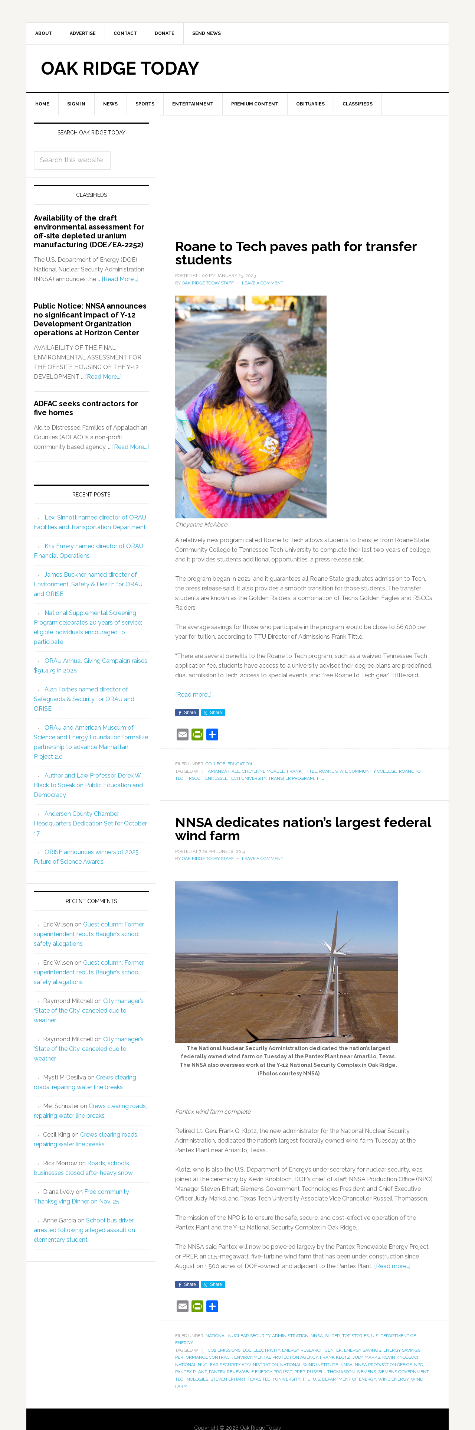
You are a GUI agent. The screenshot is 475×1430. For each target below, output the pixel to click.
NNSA (317, 1335)
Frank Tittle (302, 771)
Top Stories (355, 1335)
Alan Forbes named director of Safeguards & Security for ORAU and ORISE (84, 699)
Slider (332, 1335)
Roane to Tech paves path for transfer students (296, 252)
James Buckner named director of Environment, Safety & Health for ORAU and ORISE (88, 584)
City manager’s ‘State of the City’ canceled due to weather (89, 1010)
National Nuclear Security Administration (257, 1335)
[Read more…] (193, 694)
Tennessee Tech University (234, 778)
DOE (247, 1350)
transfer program (291, 778)
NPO (418, 1364)
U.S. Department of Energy (344, 1379)
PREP (299, 1371)
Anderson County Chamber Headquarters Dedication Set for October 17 (90, 823)
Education (239, 763)
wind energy (393, 1379)
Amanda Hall (224, 771)
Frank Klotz (335, 1357)
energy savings (362, 1350)
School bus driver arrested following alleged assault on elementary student (84, 1230)
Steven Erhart (227, 1379)
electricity (266, 1350)
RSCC (194, 778)
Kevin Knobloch (401, 1357)
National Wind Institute (309, 1364)
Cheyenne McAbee (263, 771)
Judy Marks (366, 1357)
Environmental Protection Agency (276, 1357)
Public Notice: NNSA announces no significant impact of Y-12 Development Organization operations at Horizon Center (90, 319)
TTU (320, 778)
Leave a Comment (262, 283)
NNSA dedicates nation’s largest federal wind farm (303, 828)
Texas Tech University (274, 1379)
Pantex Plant (191, 1371)
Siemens (366, 1371)
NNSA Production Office (383, 1364)
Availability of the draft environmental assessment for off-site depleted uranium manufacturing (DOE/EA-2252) (89, 231)
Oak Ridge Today (120, 68)
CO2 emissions (224, 1350)
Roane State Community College (358, 771)
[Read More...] (120, 279)
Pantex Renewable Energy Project (250, 1371)
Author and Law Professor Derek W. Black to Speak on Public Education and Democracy (88, 785)
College (215, 763)
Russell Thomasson (331, 1371)
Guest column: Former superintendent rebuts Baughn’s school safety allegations (89, 934)
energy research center (312, 1350)
